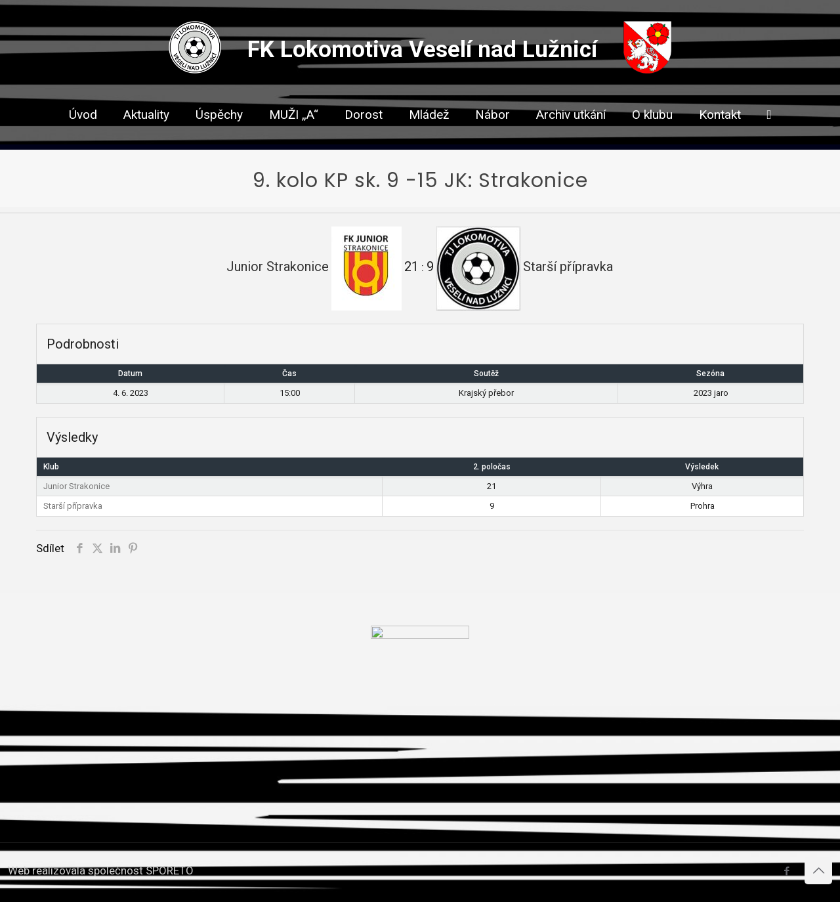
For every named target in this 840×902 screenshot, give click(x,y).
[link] (363, 137)
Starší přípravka (72, 506)
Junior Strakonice (76, 486)
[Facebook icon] (786, 871)
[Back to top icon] (818, 870)
